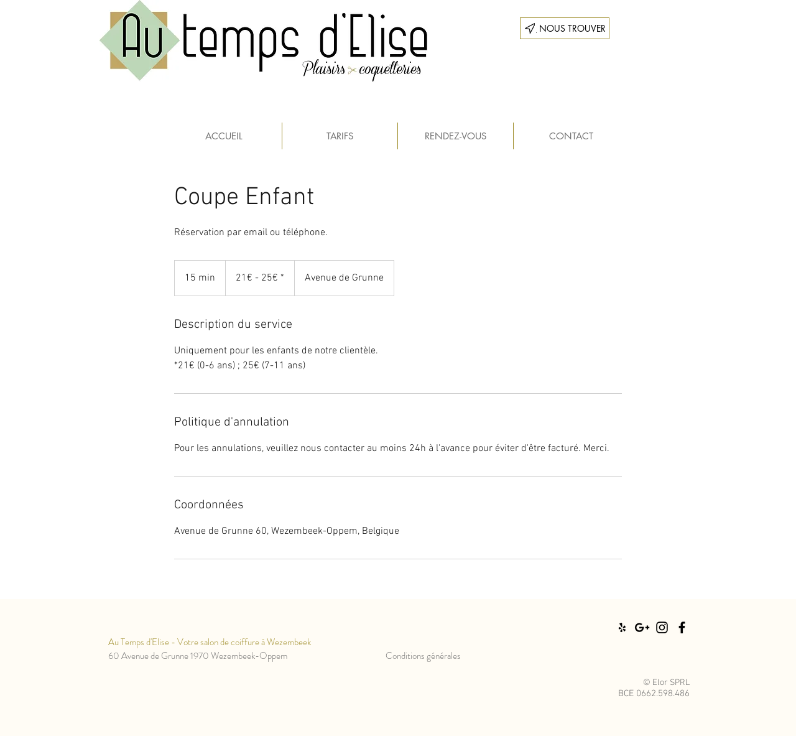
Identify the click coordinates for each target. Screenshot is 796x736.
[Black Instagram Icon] (662, 627)
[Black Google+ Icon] (642, 627)
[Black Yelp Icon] (622, 627)
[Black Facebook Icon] (682, 627)
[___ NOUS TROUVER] (564, 28)
